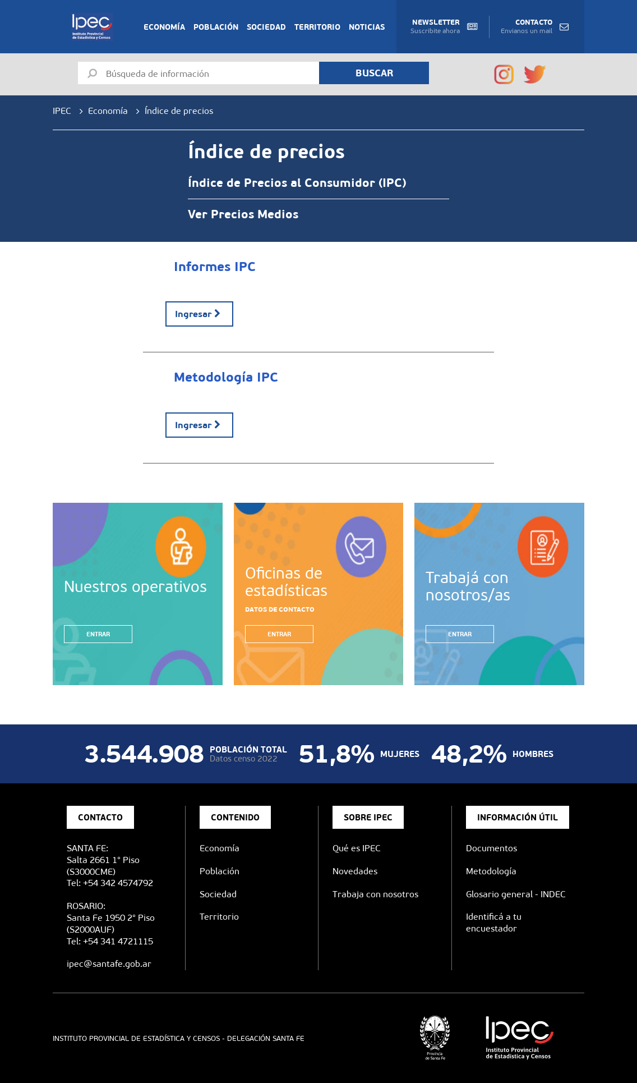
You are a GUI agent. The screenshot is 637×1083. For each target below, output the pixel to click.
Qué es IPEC (357, 848)
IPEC (62, 110)
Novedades (355, 871)
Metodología (491, 871)
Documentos (491, 848)
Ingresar (199, 314)
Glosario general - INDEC (516, 894)
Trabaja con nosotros (375, 894)
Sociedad (266, 27)
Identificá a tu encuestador (493, 922)
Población (215, 27)
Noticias (367, 27)
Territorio (317, 27)
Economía (164, 27)
